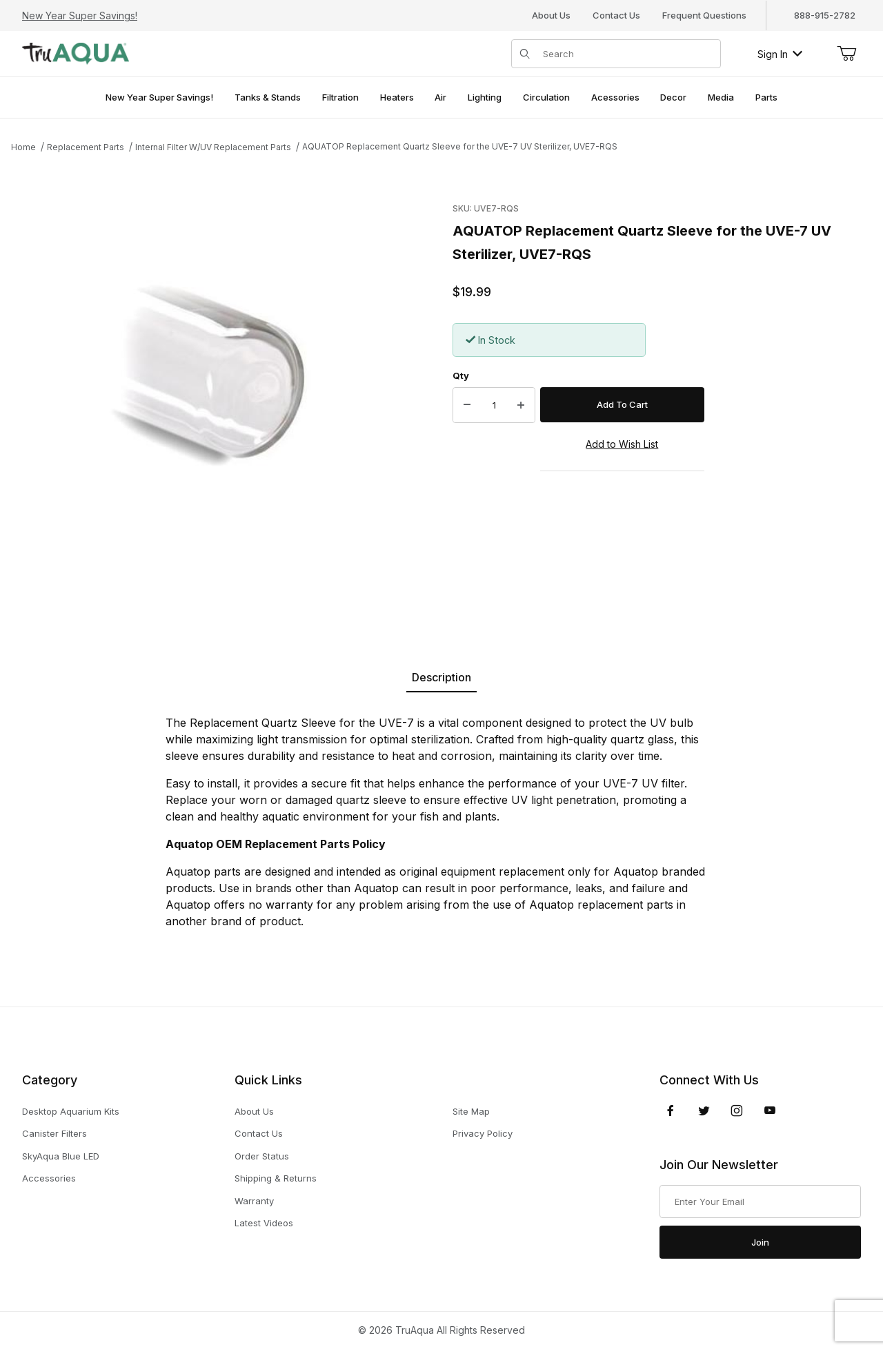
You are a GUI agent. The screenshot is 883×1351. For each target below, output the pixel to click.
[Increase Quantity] (521, 405)
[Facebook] (670, 1111)
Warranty (254, 1200)
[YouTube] (770, 1111)
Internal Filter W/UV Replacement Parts (213, 147)
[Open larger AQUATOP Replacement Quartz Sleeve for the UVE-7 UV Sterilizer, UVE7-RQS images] (225, 397)
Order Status (262, 1156)
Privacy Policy (483, 1133)
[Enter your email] (760, 1201)
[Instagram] (736, 1111)
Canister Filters (54, 1133)
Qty (461, 375)
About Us (551, 15)
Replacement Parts (85, 147)
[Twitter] (704, 1111)
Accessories (49, 1178)
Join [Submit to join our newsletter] (760, 1242)
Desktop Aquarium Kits (70, 1111)
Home (23, 147)
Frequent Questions (704, 15)
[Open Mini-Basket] (846, 53)
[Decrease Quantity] (467, 405)
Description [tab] (441, 677)
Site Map (471, 1111)
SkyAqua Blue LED (60, 1156)
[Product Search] (627, 54)
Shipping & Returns (276, 1178)
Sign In (779, 54)
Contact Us (616, 15)
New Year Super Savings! (79, 15)
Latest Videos (264, 1222)
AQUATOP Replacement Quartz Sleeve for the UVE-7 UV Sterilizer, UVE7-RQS (459, 146)
